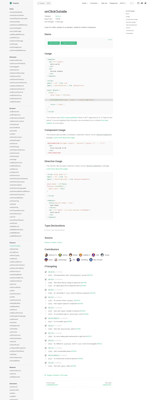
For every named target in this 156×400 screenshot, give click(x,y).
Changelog (129, 33)
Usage (128, 16)
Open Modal (53, 43)
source (110, 39)
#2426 (92, 293)
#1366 (80, 358)
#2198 (86, 314)
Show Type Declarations (55, 230)
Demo (127, 14)
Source (128, 28)
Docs (60, 242)
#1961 (70, 321)
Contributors (130, 30)
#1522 (99, 344)
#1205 (74, 366)
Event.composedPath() (69, 118)
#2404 (77, 300)
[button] (20, 9)
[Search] (44, 3)
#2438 (83, 285)
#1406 (74, 351)
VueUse (14, 3)
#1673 (89, 336)
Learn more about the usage (64, 138)
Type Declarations (131, 25)
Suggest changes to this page (56, 375)
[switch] (132, 3)
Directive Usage (131, 22)
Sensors (58, 16)
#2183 (83, 311)
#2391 (80, 303)
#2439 (83, 282)
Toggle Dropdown (68, 43)
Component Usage (131, 19)
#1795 (78, 329)
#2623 (90, 275)
